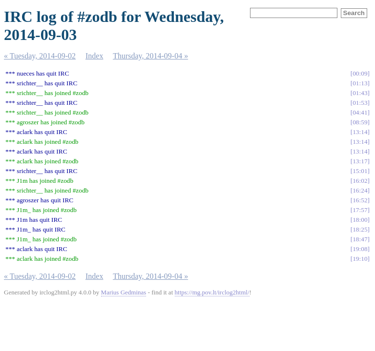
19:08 (360, 249)
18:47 (360, 239)
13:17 (360, 161)
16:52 (360, 200)
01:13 (360, 83)
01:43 (360, 93)
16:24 (360, 190)
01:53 (360, 102)
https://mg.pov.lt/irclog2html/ (212, 292)
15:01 (360, 171)
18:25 (360, 229)
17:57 (360, 210)
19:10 (360, 258)
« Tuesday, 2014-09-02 (40, 56)
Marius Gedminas (123, 292)
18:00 (360, 219)
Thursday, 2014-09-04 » (150, 56)
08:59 (360, 122)
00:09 (360, 73)
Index (94, 56)
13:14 (360, 132)
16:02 (360, 180)
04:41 (360, 112)
